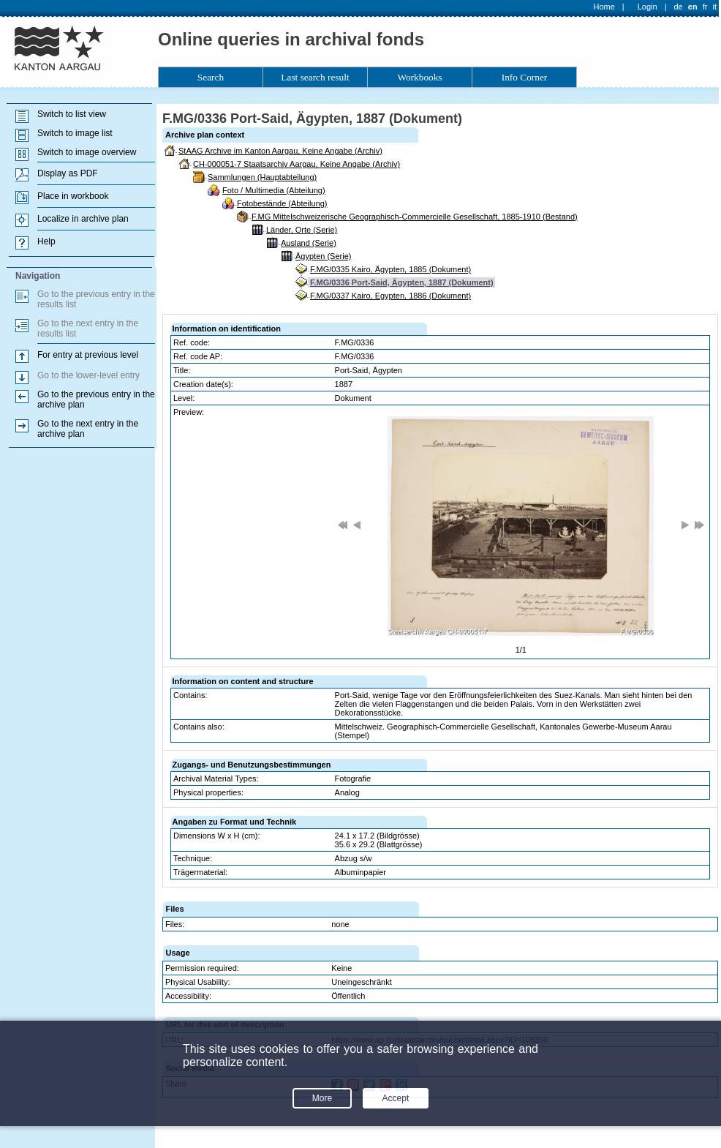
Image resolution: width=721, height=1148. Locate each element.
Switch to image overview (86, 152)
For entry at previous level (87, 355)
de (677, 6)
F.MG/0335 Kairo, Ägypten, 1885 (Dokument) (390, 269)
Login (647, 6)
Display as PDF (67, 173)
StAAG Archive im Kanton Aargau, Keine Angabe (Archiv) (280, 150)
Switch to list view (71, 114)
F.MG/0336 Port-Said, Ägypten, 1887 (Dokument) (402, 282)
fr (705, 6)
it (715, 6)
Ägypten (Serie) (323, 256)
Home (604, 6)
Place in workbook (72, 196)
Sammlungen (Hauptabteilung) (262, 177)
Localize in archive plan (83, 219)
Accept (395, 1098)
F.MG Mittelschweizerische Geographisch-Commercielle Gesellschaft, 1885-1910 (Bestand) (415, 216)
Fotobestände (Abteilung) (282, 203)
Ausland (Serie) (308, 243)
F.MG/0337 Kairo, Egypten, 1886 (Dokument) (390, 295)
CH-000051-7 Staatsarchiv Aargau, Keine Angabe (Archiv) (296, 164)
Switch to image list (75, 133)
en (693, 6)
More (322, 1098)
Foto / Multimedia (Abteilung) (273, 190)
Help (46, 241)
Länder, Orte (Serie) (301, 229)
